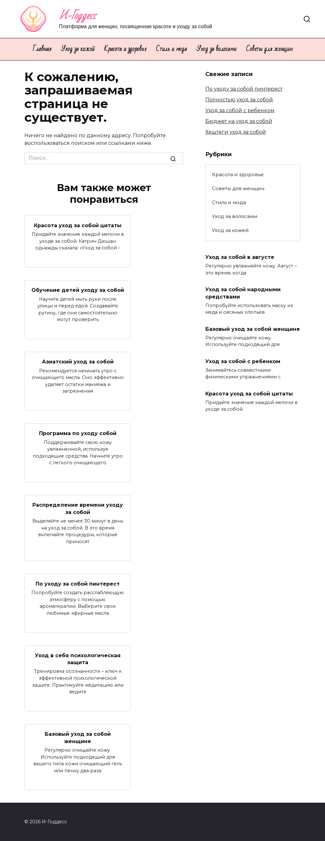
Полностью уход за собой (239, 100)
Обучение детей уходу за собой (77, 290)
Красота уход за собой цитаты (78, 225)
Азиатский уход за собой (78, 362)
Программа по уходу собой (77, 433)
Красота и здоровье (125, 49)
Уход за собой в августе (239, 257)
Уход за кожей (78, 49)
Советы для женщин (269, 49)
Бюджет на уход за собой (238, 121)
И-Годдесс (77, 15)
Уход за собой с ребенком (240, 110)
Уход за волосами (216, 49)
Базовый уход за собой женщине (78, 737)
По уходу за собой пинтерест (78, 584)
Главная (42, 49)
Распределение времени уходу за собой (77, 508)
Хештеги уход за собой (235, 132)
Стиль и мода (171, 49)
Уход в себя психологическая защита (78, 658)
